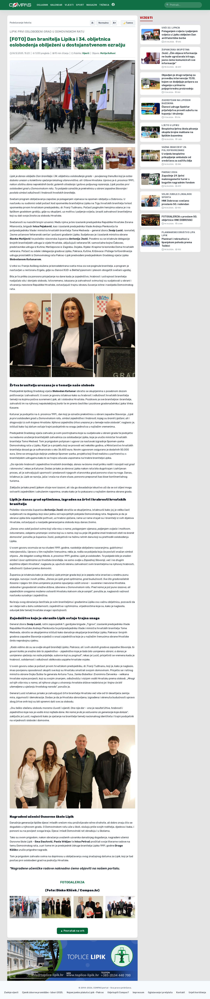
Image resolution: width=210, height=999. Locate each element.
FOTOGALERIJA (72, 882)
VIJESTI (69, 5)
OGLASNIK (42, 5)
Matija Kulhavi (107, 53)
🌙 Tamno (128, 22)
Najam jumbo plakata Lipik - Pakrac (85, 992)
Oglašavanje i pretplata (160, 992)
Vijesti (85, 53)
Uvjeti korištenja (197, 992)
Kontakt (180, 992)
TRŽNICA (104, 5)
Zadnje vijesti (11, 992)
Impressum (138, 992)
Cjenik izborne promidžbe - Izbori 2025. (42, 992)
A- (94, 22)
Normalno (105, 22)
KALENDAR (56, 5)
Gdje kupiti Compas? (118, 992)
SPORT (80, 5)
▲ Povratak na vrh (72, 930)
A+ (115, 22)
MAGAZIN (91, 5)
